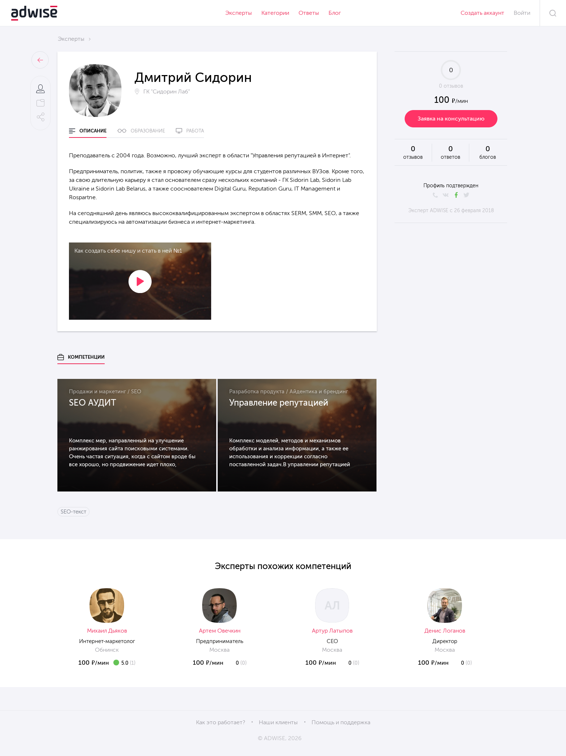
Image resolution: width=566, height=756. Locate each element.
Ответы (309, 12)
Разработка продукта (256, 391)
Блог (334, 12)
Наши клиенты (278, 722)
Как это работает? (220, 722)
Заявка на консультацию (451, 118)
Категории (275, 12)
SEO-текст (73, 511)
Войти (522, 12)
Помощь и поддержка (341, 722)
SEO (136, 391)
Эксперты (238, 12)
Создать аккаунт (482, 12)
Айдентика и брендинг (318, 391)
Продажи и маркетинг (97, 391)
